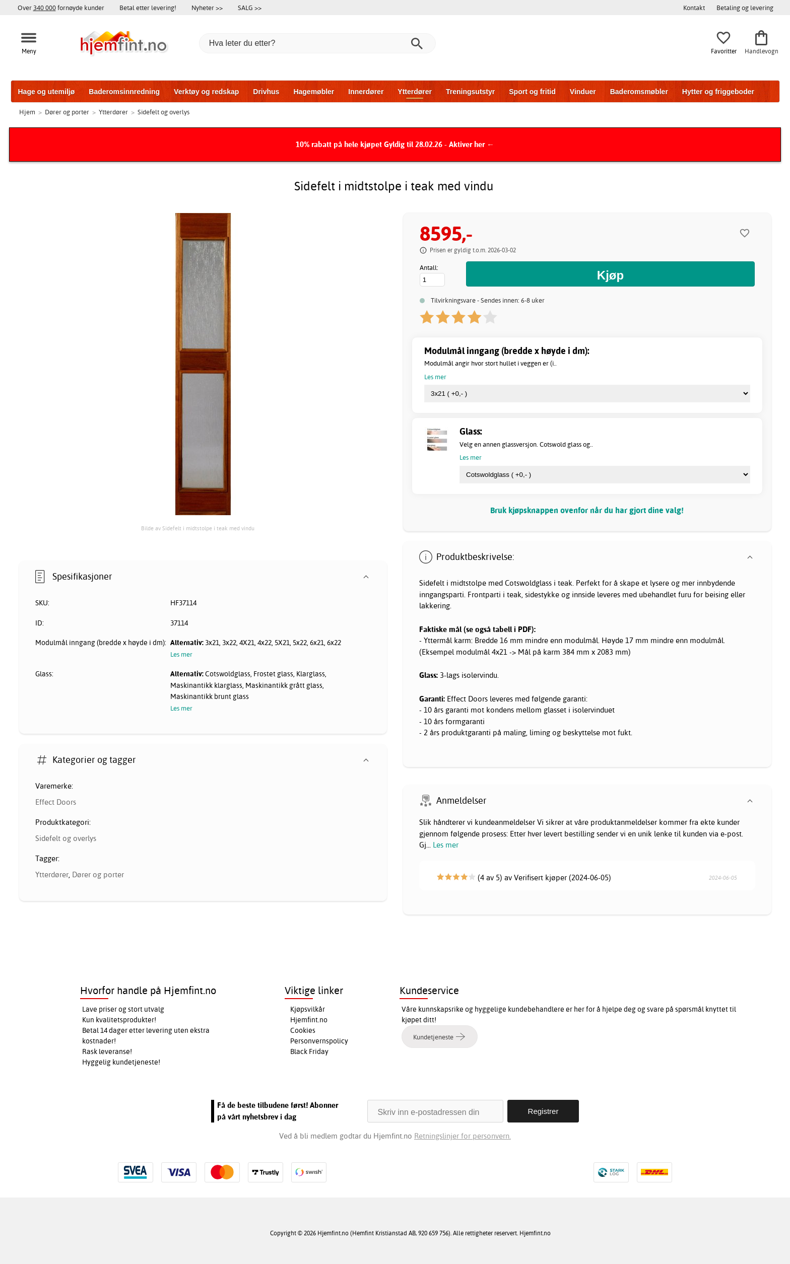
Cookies (302, 1030)
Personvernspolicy (319, 1040)
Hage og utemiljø (46, 92)
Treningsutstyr (470, 92)
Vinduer (583, 92)
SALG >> (249, 8)
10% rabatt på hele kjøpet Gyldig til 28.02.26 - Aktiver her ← (395, 144)
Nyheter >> (207, 8)
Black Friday (309, 1051)
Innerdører (365, 92)
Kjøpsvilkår (307, 1009)
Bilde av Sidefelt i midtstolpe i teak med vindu (197, 528)
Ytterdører (415, 92)
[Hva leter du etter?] (317, 43)
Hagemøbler (313, 92)
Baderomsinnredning (124, 92)
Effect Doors (55, 802)
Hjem (27, 112)
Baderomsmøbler (639, 92)
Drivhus (266, 92)
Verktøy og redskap (206, 92)
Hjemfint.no (308, 1019)
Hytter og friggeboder (718, 92)
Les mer (445, 845)
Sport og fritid (532, 92)
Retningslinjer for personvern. (462, 1136)
